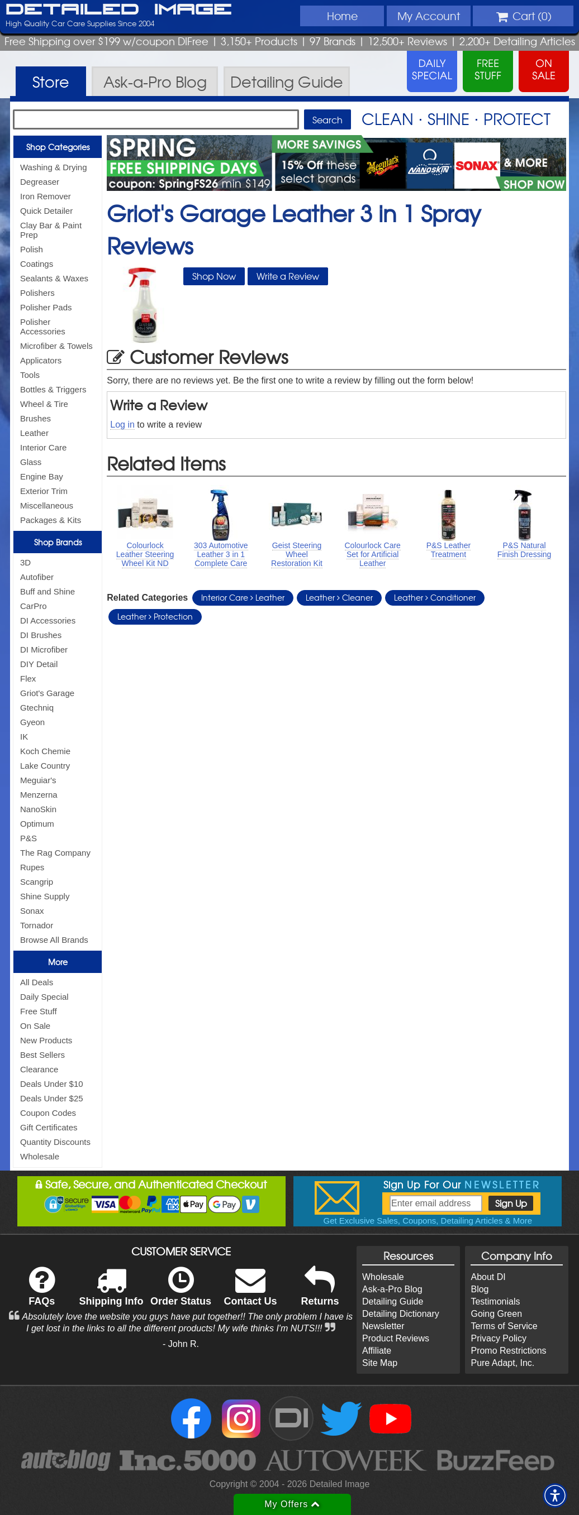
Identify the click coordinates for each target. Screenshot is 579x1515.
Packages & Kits (50, 520)
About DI (488, 1277)
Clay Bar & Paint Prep (51, 229)
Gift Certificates (49, 1127)
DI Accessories (47, 620)
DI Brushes (40, 635)
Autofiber (37, 577)
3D (25, 562)
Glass (30, 462)
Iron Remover (45, 196)
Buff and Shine (47, 591)
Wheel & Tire (44, 404)
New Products (46, 1040)
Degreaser (39, 181)
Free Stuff (38, 1011)
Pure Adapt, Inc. (502, 1363)
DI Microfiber (44, 649)
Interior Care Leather (242, 597)
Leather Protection (155, 616)
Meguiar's (38, 780)
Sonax (32, 910)
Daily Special (44, 996)
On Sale (35, 1025)
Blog (479, 1289)
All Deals (36, 982)
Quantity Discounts (55, 1142)
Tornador (36, 925)
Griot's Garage (47, 693)
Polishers (37, 293)
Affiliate (376, 1350)
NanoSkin (38, 809)
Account (428, 15)
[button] (555, 1495)
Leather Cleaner (339, 597)
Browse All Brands (54, 940)
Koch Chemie (45, 751)
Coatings (36, 264)
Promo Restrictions (508, 1350)
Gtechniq (37, 707)
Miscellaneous (46, 505)
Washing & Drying (53, 167)
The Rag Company (55, 852)
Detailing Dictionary (400, 1314)
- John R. (181, 1344)
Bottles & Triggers (53, 389)
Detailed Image (119, 10)
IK (24, 736)
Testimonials (495, 1301)
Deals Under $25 (51, 1098)
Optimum (37, 823)
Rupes (32, 867)
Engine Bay (41, 476)
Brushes (35, 418)
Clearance (39, 1069)
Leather (34, 433)
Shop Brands (58, 542)
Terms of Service (504, 1326)
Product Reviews (395, 1338)
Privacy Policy (498, 1338)
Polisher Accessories (42, 326)
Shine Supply (44, 896)
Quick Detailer (46, 210)
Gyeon (32, 722)
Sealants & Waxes (54, 278)
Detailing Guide (392, 1301)
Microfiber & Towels (56, 346)
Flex (28, 678)
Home (342, 15)
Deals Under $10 (51, 1084)
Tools (30, 375)
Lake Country (45, 765)
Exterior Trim (44, 491)
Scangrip (36, 881)
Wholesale (39, 1156)
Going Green (496, 1314)
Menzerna (39, 794)
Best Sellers (42, 1054)
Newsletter (383, 1326)
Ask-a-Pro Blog (392, 1289)
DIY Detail (39, 664)
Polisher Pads (46, 307)
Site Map (379, 1363)
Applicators (40, 360)
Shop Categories (57, 146)
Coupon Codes (48, 1113)
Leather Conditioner (435, 597)
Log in (122, 424)
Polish (31, 249)
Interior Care (43, 447)
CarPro (33, 606)
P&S (28, 838)
